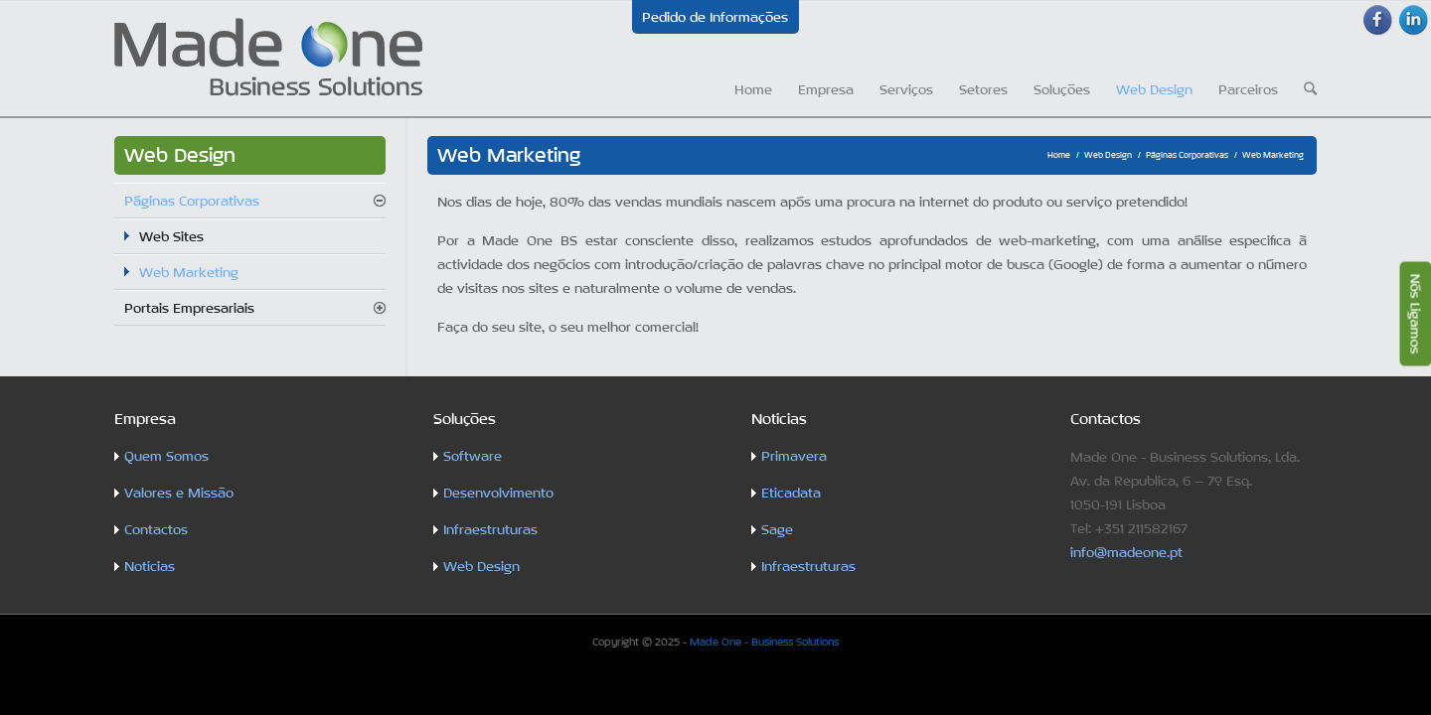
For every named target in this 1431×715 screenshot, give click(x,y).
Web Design (1108, 155)
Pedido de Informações (715, 17)
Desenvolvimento (498, 492)
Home (1058, 155)
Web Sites (171, 236)
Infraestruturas (490, 529)
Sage (777, 529)
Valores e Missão (179, 492)
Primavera (794, 456)
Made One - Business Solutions (764, 641)
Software (472, 456)
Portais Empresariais (189, 308)
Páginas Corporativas (1187, 155)
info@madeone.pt (1126, 552)
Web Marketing (188, 272)
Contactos (156, 529)
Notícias (149, 566)
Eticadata (791, 492)
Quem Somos (166, 456)
